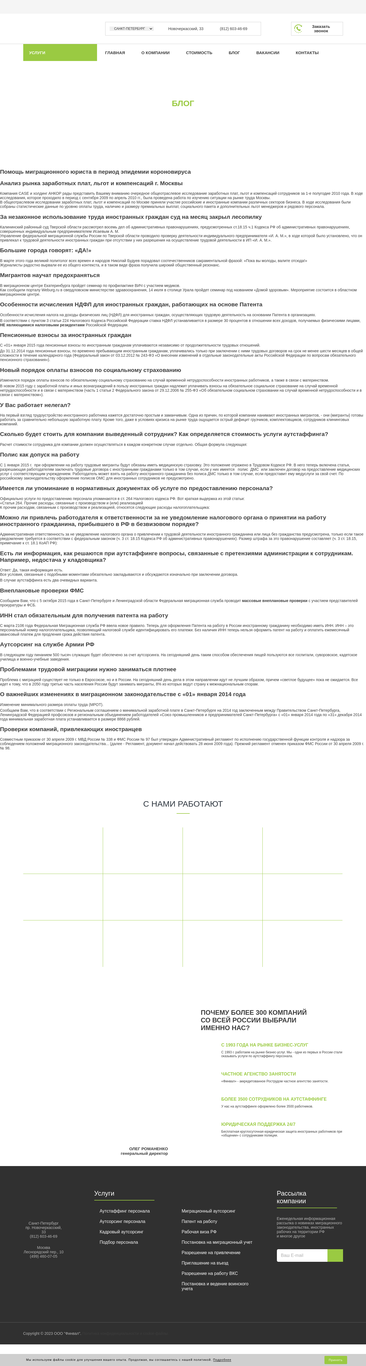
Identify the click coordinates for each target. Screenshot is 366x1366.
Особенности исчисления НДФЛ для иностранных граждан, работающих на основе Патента (131, 304)
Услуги (37, 52)
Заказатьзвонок (321, 28)
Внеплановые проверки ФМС (42, 590)
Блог (233, 52)
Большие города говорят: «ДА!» (45, 250)
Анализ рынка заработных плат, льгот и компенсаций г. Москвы (91, 183)
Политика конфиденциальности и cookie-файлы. (125, 1333)
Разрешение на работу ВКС (210, 1273)
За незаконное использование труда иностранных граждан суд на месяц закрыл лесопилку (131, 217)
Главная (115, 52)
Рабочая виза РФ (199, 1232)
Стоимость (198, 52)
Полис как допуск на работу (39, 454)
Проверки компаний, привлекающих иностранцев (71, 729)
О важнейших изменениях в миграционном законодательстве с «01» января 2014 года (123, 694)
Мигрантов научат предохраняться (50, 275)
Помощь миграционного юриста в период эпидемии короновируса (95, 171)
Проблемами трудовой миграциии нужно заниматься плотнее (88, 669)
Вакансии (267, 52)
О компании (155, 52)
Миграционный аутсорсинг (209, 1211)
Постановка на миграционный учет (217, 1242)
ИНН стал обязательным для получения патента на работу (84, 615)
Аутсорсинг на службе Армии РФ (47, 644)
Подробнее (222, 1359)
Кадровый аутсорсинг (122, 1232)
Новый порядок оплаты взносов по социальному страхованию (90, 370)
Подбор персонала (119, 1242)
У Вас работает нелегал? (35, 405)
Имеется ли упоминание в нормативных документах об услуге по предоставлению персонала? (136, 488)
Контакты (306, 52)
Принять (336, 1360)
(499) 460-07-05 (43, 1256)
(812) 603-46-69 (233, 29)
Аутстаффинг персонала (125, 1211)
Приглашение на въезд (205, 1263)
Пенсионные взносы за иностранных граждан (65, 335)
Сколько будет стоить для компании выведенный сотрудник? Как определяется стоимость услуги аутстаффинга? (164, 434)
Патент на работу (199, 1221)
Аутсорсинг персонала (122, 1221)
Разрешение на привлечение (211, 1252)
